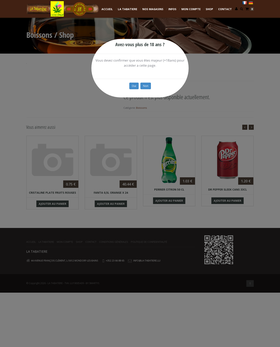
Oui (134, 86)
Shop (209, 9)
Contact (225, 9)
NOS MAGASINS (152, 9)
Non (145, 86)
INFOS (172, 9)
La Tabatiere (127, 9)
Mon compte (191, 9)
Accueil (107, 9)
